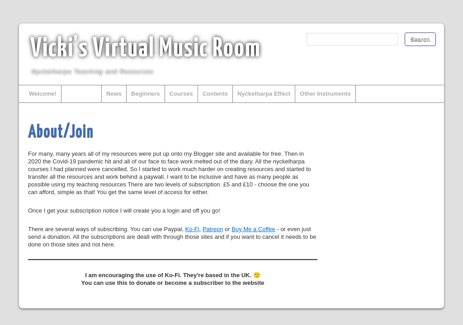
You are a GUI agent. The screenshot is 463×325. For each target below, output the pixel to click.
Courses (181, 93)
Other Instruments (325, 93)
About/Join (81, 93)
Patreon (213, 229)
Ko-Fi (192, 229)
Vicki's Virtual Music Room (145, 49)
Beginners (145, 93)
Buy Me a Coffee (253, 229)
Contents (215, 93)
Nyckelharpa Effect (263, 93)
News (114, 93)
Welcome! (43, 93)
